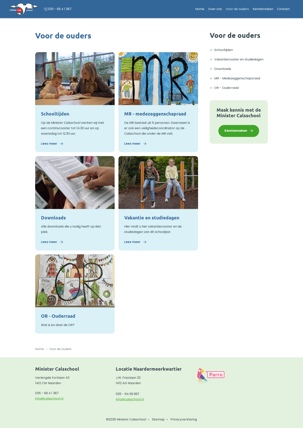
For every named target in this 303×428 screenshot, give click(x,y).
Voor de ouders (237, 9)
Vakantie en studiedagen (151, 218)
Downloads (53, 218)
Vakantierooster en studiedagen (236, 59)
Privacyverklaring (183, 419)
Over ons (215, 9)
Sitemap (158, 419)
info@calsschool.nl (49, 398)
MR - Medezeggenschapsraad (235, 78)
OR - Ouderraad (58, 316)
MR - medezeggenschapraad (155, 114)
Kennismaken (263, 9)
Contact (283, 9)
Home (199, 9)
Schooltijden (55, 114)
